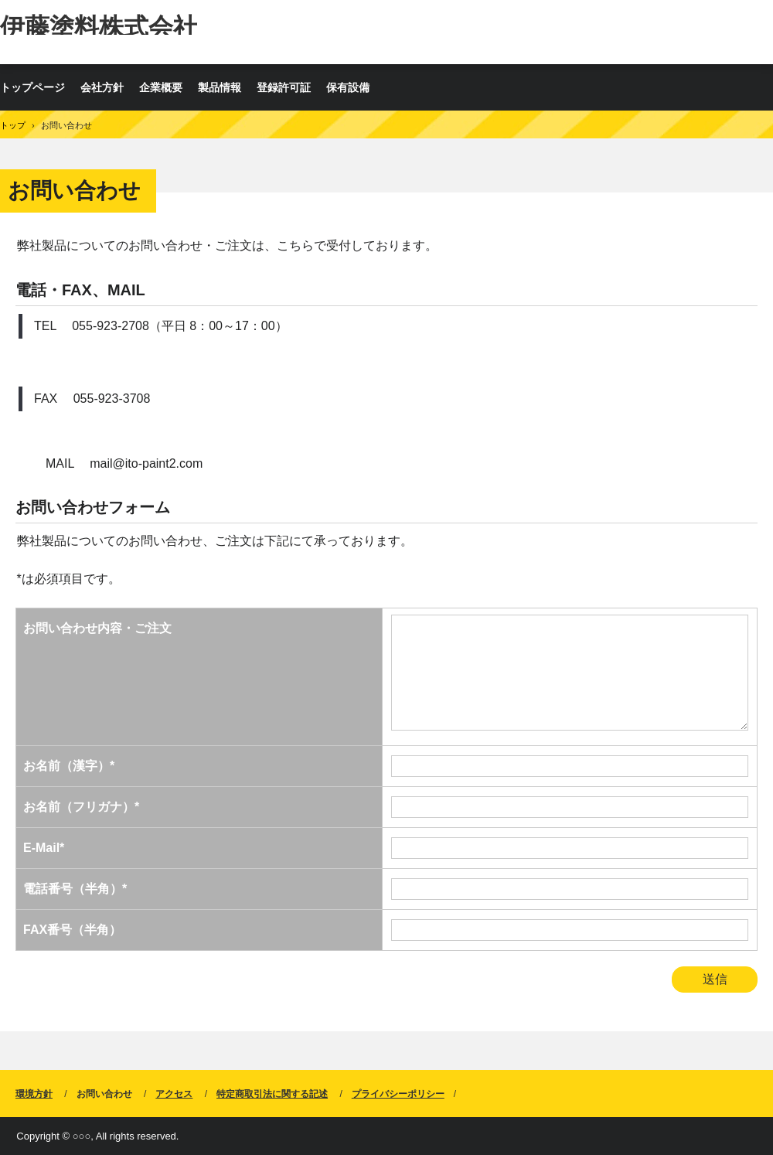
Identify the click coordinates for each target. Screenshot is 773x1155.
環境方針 (34, 1094)
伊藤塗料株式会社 (99, 24)
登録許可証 (284, 87)
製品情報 (219, 87)
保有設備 (347, 87)
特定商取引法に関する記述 (272, 1094)
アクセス (173, 1094)
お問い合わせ (104, 1094)
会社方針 (102, 87)
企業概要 (160, 87)
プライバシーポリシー (398, 1094)
